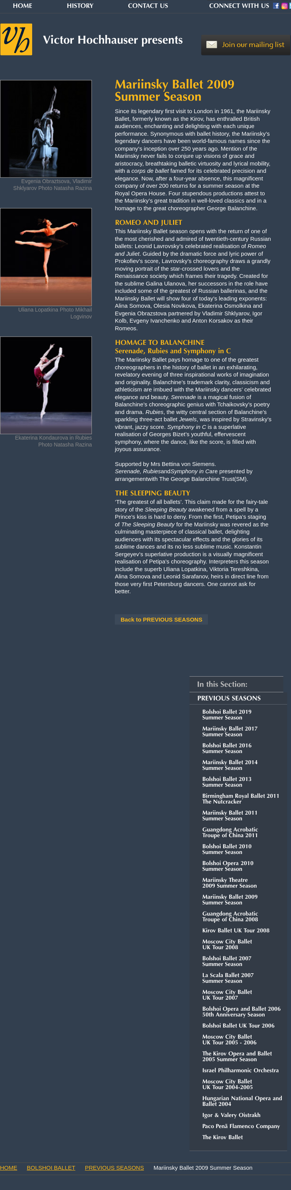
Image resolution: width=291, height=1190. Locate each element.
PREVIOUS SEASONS (114, 1167)
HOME (8, 1167)
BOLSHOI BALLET (51, 1167)
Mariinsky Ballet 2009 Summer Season (203, 1167)
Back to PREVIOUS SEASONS (161, 619)
